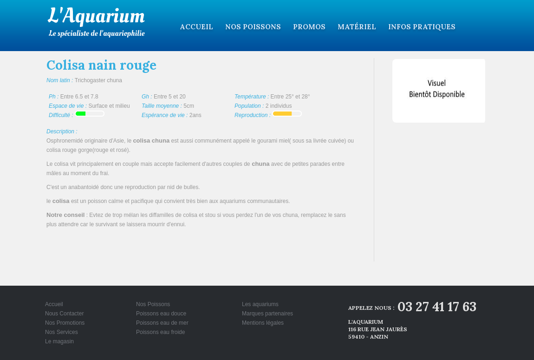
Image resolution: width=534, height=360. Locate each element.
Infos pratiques (422, 26)
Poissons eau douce (161, 313)
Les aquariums (260, 304)
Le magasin (59, 341)
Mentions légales (263, 323)
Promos (309, 26)
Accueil (196, 26)
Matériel (357, 26)
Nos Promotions (65, 323)
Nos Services (61, 332)
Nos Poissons (253, 26)
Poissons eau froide (160, 332)
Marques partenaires (267, 313)
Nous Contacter (64, 313)
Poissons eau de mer (162, 323)
